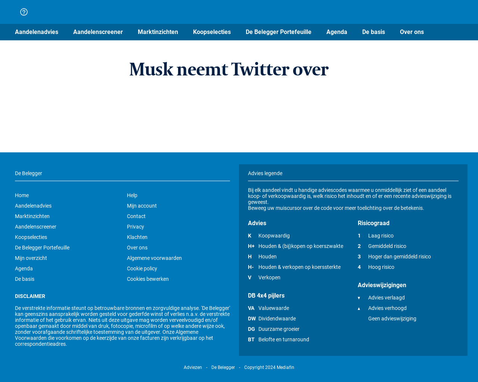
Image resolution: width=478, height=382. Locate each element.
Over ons (137, 248)
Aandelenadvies (33, 206)
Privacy (135, 227)
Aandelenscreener (35, 227)
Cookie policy (142, 268)
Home (22, 195)
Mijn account (142, 206)
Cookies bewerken (148, 279)
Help (132, 195)
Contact (136, 216)
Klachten (137, 237)
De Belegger (223, 367)
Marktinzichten (32, 216)
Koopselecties (31, 237)
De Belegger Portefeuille (42, 248)
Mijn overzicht (31, 258)
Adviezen (193, 367)
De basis (24, 279)
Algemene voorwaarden (154, 258)
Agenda (24, 268)
